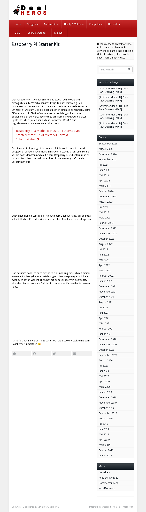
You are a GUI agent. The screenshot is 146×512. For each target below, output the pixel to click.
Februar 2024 (106, 191)
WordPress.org (107, 488)
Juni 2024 (104, 170)
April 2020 (104, 381)
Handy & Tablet (74, 24)
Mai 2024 (104, 175)
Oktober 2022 (106, 238)
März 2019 (105, 445)
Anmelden (104, 472)
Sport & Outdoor (38, 32)
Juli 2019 (103, 423)
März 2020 (105, 386)
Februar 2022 (106, 275)
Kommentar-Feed (108, 483)
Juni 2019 (104, 429)
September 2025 (108, 143)
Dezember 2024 (108, 154)
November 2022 (108, 233)
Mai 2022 (104, 259)
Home (18, 24)
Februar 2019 (106, 450)
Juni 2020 (104, 370)
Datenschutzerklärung (100, 506)
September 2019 (108, 413)
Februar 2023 (106, 222)
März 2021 (105, 323)
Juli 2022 (103, 249)
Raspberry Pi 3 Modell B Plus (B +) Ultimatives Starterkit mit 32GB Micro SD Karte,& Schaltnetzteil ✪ (48, 135)
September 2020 (108, 355)
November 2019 (108, 402)
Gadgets (33, 24)
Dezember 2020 (108, 339)
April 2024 (104, 180)
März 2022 (105, 270)
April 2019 (104, 439)
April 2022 (104, 265)
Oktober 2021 (106, 296)
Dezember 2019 (108, 397)
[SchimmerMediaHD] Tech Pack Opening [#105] (113, 116)
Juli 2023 (103, 207)
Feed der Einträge (108, 477)
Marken (59, 32)
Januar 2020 (105, 392)
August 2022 (106, 244)
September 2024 (108, 159)
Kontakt (116, 506)
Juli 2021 (103, 307)
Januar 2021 (105, 333)
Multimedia (51, 24)
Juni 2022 (104, 254)
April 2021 (104, 318)
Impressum (128, 506)
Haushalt (114, 24)
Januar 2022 (105, 281)
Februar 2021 (106, 328)
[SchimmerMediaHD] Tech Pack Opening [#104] (113, 125)
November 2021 (108, 291)
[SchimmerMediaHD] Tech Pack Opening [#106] (113, 107)
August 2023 (106, 201)
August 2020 (106, 360)
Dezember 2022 (108, 228)
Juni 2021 (104, 312)
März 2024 (105, 185)
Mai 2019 (104, 434)
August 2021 (106, 302)
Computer (96, 24)
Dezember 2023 (108, 196)
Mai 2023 (104, 212)
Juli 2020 (103, 365)
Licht (18, 32)
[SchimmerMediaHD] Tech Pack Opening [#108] (113, 90)
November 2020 (108, 344)
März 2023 (105, 217)
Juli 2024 (103, 164)
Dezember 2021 (108, 286)
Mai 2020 (104, 376)
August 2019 (106, 418)
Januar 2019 (105, 455)
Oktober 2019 (106, 407)
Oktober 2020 (106, 349)
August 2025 (106, 148)
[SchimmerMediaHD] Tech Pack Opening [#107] (113, 99)
